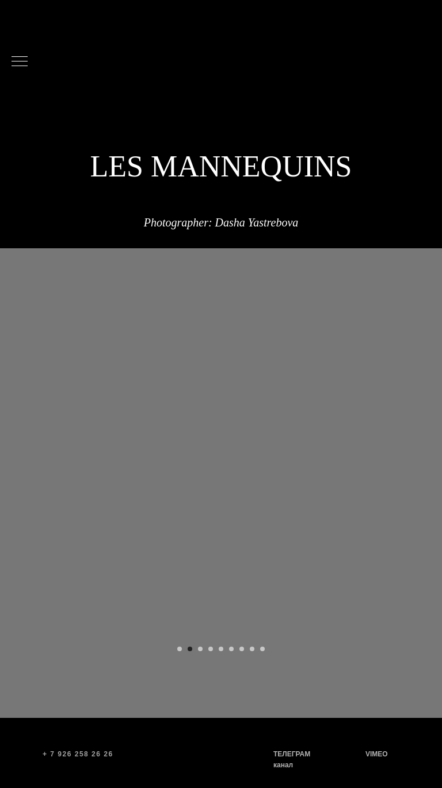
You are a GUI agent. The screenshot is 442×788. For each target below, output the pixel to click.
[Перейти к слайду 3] (200, 649)
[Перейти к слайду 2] (190, 649)
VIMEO (376, 754)
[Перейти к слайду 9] (262, 649)
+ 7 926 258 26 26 (78, 754)
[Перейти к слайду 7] (241, 649)
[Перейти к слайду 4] (210, 649)
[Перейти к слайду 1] (179, 649)
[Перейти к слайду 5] (221, 649)
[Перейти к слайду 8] (252, 649)
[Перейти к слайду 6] (231, 649)
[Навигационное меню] (20, 62)
